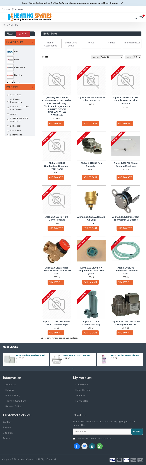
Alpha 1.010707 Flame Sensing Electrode (126, 164)
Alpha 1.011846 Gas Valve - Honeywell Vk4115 (126, 323)
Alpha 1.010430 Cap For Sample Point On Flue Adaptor (126, 100)
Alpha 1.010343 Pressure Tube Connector (91, 99)
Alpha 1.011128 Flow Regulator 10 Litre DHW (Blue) (91, 270)
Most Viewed (10, 347)
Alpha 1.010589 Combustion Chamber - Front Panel (56, 166)
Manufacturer (14, 42)
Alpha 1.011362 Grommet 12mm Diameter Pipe (56, 323)
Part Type (12, 87)
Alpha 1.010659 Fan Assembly (91, 164)
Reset (24, 33)
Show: (129, 57)
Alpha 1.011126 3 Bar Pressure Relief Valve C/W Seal (57, 270)
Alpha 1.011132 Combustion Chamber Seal (126, 270)
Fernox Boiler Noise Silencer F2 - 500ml (126, 355)
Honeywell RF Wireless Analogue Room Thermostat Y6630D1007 (32, 355)
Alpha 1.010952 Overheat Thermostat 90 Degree (125, 218)
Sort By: (96, 57)
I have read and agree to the (92, 438)
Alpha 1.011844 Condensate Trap (91, 323)
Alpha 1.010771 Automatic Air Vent (91, 218)
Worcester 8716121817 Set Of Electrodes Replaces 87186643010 (79, 355)
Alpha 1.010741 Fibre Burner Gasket (56, 218)
